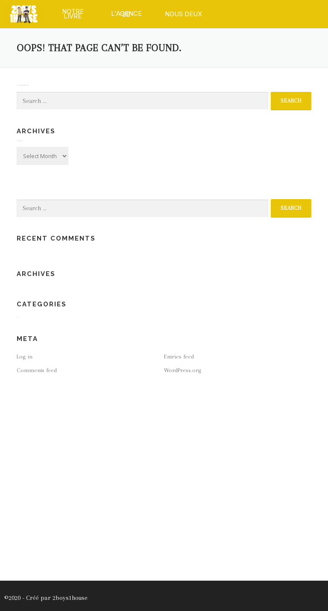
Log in (24, 356)
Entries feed (179, 356)
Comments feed (37, 370)
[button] (73, 14)
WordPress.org (182, 370)
